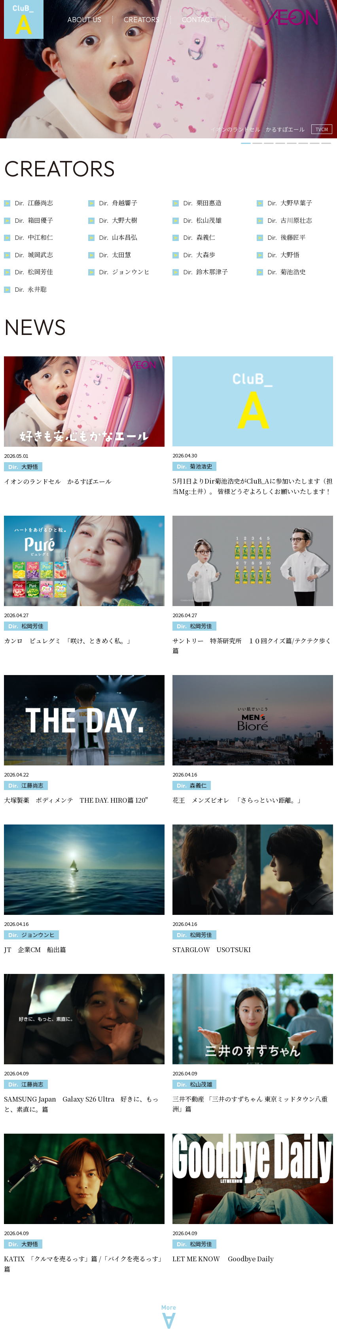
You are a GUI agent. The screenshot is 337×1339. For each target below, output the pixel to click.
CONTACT (198, 20)
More (169, 1317)
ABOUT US (84, 20)
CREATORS (141, 20)
